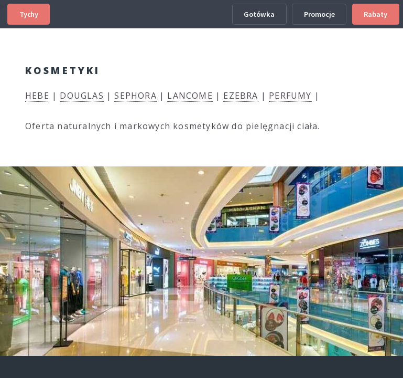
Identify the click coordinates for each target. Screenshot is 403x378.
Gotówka (259, 14)
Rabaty (375, 14)
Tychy (28, 14)
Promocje (319, 14)
